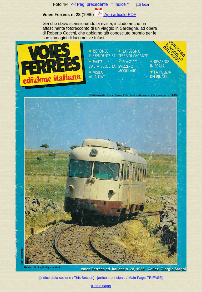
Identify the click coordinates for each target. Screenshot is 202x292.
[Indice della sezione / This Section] (66, 278)
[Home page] (101, 286)
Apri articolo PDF (115, 14)
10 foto (142, 5)
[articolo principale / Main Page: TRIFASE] (130, 278)
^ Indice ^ (120, 4)
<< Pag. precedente (89, 4)
